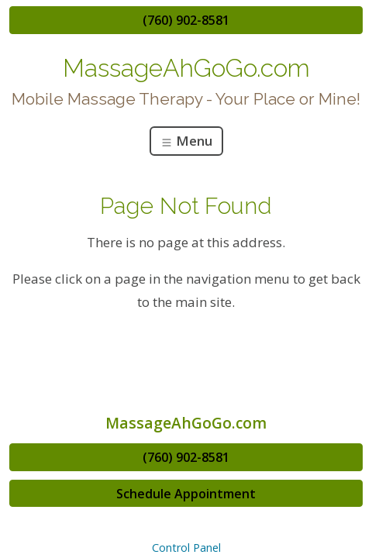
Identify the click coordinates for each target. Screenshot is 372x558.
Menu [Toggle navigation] (186, 141)
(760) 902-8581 (186, 20)
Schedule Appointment (186, 493)
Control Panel (186, 547)
